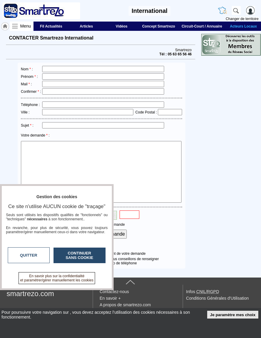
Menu (25, 26)
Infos (202, 291)
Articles (86, 26)
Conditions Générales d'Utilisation (217, 298)
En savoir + (110, 298)
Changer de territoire (242, 19)
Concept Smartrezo (158, 26)
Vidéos (121, 26)
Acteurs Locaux (243, 26)
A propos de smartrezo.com (125, 304)
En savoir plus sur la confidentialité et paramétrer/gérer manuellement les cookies (57, 278)
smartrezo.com (30, 294)
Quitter (28, 255)
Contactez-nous (114, 291)
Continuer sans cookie (79, 255)
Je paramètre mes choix (233, 315)
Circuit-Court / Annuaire (201, 26)
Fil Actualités (51, 26)
